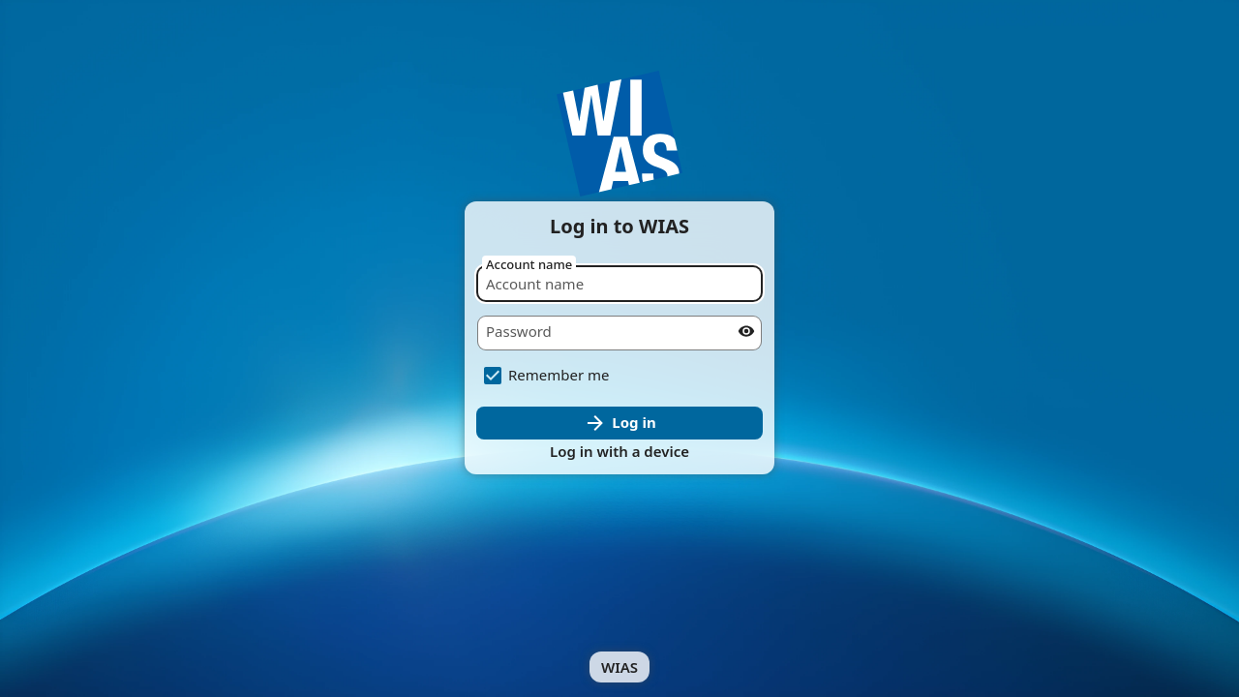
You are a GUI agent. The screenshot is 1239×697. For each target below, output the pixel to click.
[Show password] (746, 331)
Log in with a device (619, 451)
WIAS (619, 667)
